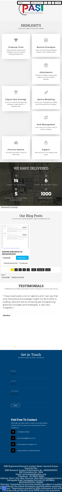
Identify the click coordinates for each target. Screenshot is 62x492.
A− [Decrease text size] (49, 3)
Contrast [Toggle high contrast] (58, 3)
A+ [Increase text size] (45, 3)
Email (13, 384)
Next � (40, 270)
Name (13, 374)
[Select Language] (24, 3)
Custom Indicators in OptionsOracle (12, 252)
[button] (4, 488)
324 (34, 270)
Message (14, 394)
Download (6, 257)
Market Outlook (18, 277)
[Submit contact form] (15, 405)
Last (47, 270)
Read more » (22, 258)
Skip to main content (37, 3)
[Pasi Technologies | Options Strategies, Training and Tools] (30, 16)
